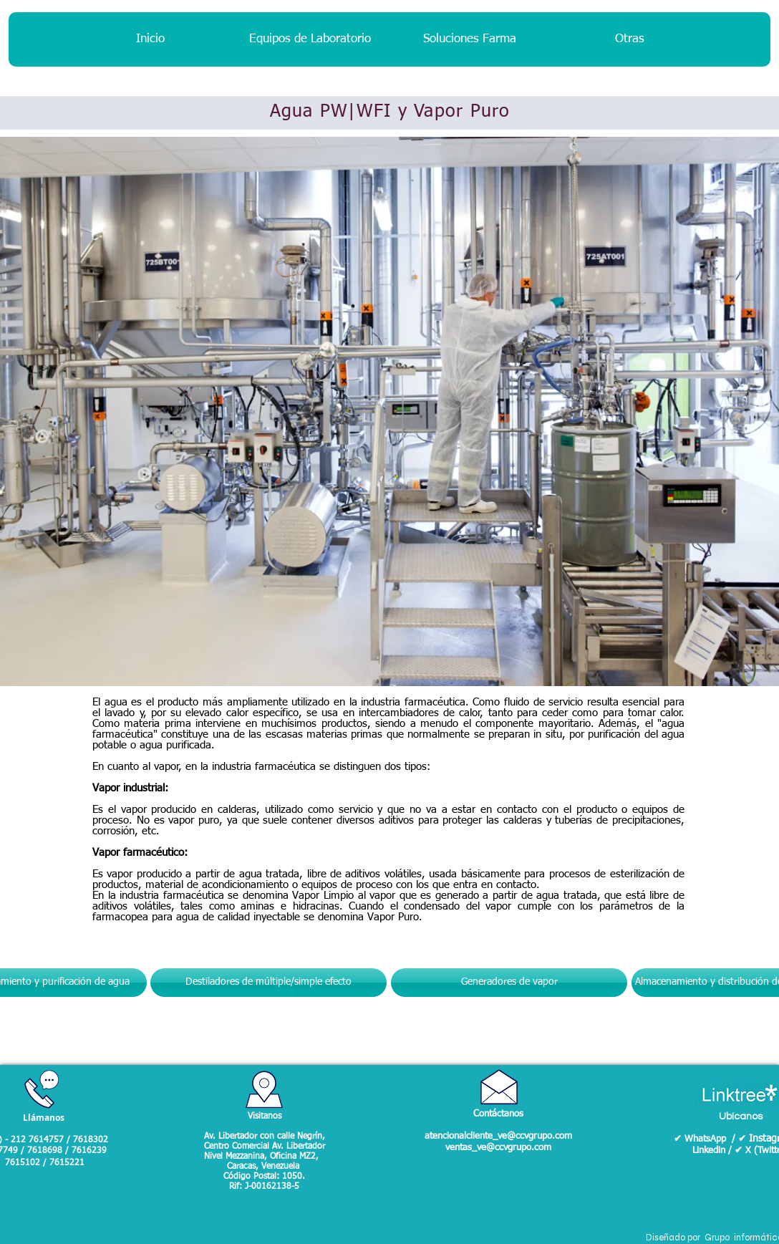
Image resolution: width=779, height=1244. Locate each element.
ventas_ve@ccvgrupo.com (498, 1147)
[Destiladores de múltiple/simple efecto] (268, 982)
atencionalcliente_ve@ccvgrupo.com (498, 1136)
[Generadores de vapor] (509, 982)
